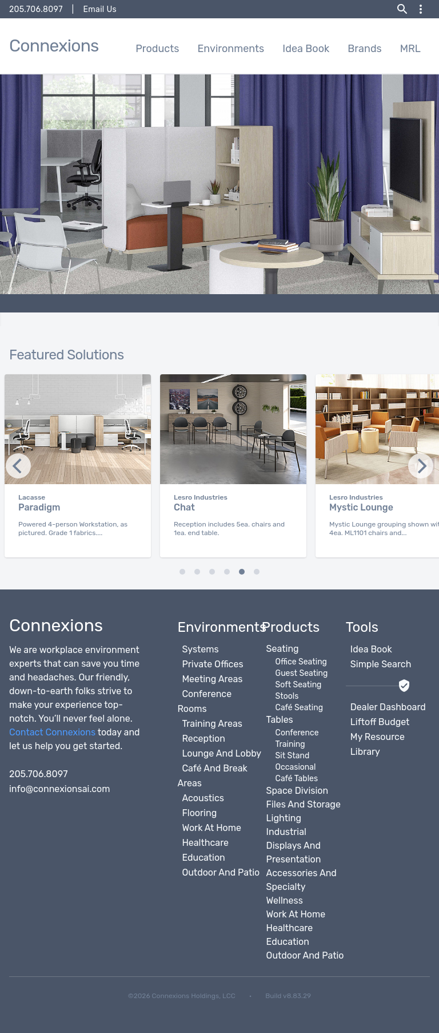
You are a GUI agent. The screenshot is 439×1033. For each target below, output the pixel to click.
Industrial (286, 831)
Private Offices (212, 664)
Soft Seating (299, 685)
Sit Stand (293, 756)
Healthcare (205, 842)
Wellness (284, 900)
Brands (364, 48)
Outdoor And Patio (221, 872)
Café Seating (299, 708)
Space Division (297, 790)
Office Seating (301, 662)
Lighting (283, 818)
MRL (410, 48)
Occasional (296, 767)
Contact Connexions (52, 732)
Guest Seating (302, 673)
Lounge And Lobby (221, 753)
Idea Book (305, 48)
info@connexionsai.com (59, 788)
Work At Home (211, 827)
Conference (297, 733)
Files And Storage (303, 804)
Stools (287, 696)
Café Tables (297, 778)
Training (290, 744)
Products (157, 48)
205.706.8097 (36, 9)
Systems (200, 649)
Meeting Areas (212, 679)
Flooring (199, 813)
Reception (203, 738)
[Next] (18, 465)
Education (203, 857)
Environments (230, 48)
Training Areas (212, 723)
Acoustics (203, 798)
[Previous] (420, 465)
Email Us (100, 9)
